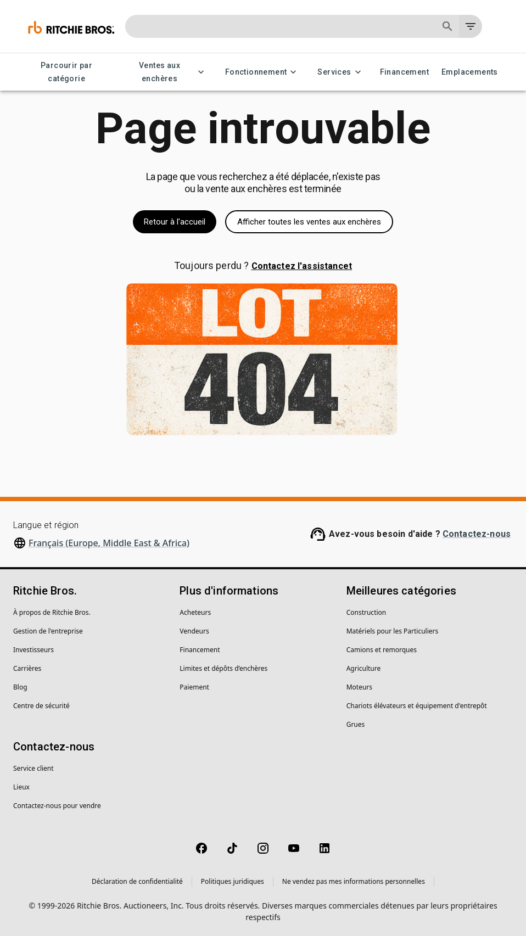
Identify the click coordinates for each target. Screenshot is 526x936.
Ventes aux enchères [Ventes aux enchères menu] (166, 72)
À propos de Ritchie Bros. (52, 612)
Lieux (21, 787)
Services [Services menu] (340, 72)
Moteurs (359, 687)
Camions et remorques (381, 649)
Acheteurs (195, 612)
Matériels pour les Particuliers (392, 631)
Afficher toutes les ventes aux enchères (309, 221)
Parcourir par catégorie (66, 72)
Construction (366, 612)
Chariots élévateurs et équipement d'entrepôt (416, 705)
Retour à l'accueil (174, 221)
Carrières (27, 668)
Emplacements (470, 72)
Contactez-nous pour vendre (57, 805)
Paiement (194, 687)
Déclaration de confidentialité (137, 881)
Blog (20, 687)
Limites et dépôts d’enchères (223, 668)
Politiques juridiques (232, 881)
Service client (33, 768)
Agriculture (363, 668)
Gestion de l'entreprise (48, 631)
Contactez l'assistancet (301, 266)
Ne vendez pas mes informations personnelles (353, 881)
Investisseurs (33, 649)
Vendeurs (194, 631)
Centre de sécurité (41, 705)
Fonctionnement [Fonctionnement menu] (263, 72)
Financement (404, 72)
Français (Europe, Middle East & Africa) (109, 543)
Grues (355, 724)
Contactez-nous (477, 534)
